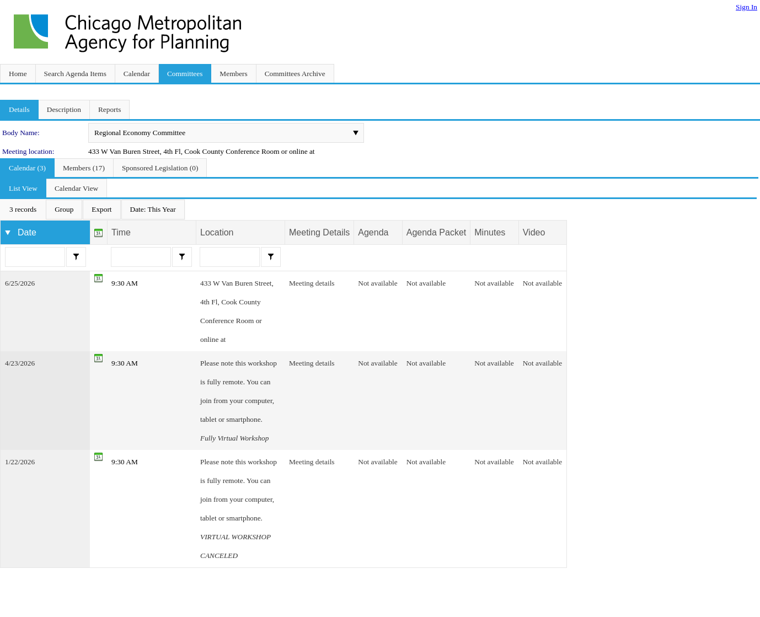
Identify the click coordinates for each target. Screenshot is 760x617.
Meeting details (312, 283)
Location (217, 232)
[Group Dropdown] (64, 209)
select (355, 133)
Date (27, 232)
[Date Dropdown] (153, 209)
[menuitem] (23, 209)
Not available (377, 283)
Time (121, 232)
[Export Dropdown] (101, 209)
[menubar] (92, 209)
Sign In (746, 7)
